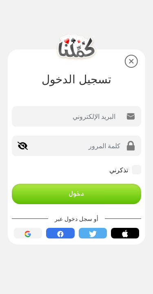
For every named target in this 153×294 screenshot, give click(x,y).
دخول (76, 194)
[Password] (74, 146)
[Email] (66, 116)
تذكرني (119, 169)
